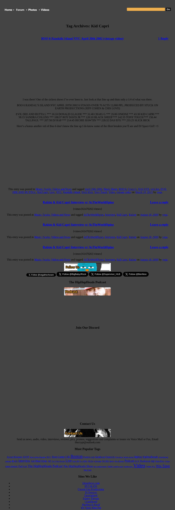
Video (112, 192)
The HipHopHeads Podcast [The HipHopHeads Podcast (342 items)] (45, 466)
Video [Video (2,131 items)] (139, 465)
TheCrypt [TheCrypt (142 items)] (22, 466)
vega (159, 192)
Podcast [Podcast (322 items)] (129, 461)
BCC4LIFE (91, 486)
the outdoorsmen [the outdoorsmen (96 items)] (100, 466)
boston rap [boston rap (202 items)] (89, 456)
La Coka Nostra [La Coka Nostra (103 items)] (58, 461)
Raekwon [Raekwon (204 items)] (145, 460)
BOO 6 (122, 189)
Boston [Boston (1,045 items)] (76, 456)
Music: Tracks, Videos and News (54, 189)
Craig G (132, 189)
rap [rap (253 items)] (153, 461)
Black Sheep (110, 189)
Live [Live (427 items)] (68, 461)
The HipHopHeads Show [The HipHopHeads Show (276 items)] (78, 466)
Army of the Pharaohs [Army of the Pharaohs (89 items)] (38, 457)
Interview (110, 214)
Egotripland (90, 495)
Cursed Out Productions (91, 489)
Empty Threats (91, 498)
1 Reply (163, 38)
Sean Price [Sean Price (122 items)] (159, 461)
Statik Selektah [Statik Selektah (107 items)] (11, 466)
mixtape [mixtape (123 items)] (97, 461)
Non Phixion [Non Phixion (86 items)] (119, 461)
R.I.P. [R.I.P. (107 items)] (137, 461)
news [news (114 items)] (112, 461)
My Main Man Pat (91, 507)
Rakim (132, 214)
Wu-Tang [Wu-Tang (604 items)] (163, 466)
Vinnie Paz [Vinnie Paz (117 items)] (150, 466)
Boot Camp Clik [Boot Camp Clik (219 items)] (61, 456)
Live (52, 192)
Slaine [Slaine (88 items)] (167, 461)
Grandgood (91, 501)
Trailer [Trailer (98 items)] (110, 466)
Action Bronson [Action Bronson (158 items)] (14, 457)
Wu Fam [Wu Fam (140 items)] (87, 470)
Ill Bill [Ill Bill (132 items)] (15, 461)
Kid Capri (42, 192)
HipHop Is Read (91, 504)
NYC (59, 192)
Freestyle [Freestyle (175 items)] (110, 457)
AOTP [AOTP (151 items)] (26, 457)
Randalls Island (71, 192)
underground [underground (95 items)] (118, 466)
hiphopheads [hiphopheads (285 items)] (150, 456)
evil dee (155, 189)
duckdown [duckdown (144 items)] (100, 457)
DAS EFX (143, 189)
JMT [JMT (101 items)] (49, 461)
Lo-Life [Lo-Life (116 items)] (75, 461)
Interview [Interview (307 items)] (24, 461)
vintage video (123, 192)
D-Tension (91, 492)
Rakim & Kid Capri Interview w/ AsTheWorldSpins (78, 202)
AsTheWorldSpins (93, 214)
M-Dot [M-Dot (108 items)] (91, 461)
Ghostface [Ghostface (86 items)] (119, 457)
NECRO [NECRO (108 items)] (105, 461)
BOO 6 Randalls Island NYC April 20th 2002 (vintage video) (82, 38)
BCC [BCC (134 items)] (49, 457)
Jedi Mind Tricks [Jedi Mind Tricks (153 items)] (39, 461)
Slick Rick (87, 192)
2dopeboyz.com (91, 483)
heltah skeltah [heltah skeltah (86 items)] (129, 457)
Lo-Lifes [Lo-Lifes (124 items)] (84, 461)
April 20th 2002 (93, 189)
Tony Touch (100, 192)
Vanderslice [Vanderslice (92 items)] (128, 466)
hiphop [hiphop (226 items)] (138, 456)
